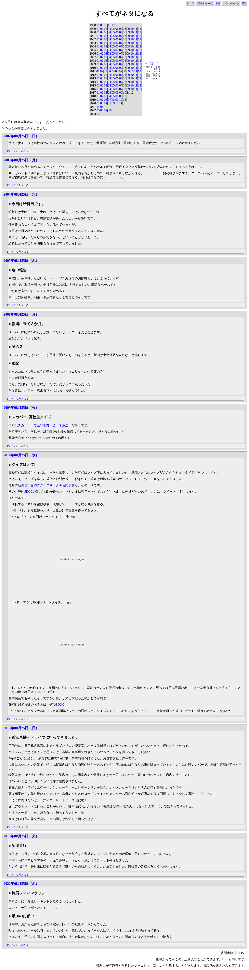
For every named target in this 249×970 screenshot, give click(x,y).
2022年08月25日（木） (21, 884)
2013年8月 (152, 63)
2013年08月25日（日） (21, 728)
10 (105, 25)
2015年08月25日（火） (21, 836)
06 (117, 28)
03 (105, 28)
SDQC (28, 491)
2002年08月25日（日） (21, 136)
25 (145, 78)
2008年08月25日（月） (21, 314)
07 (98, 25)
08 (124, 28)
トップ (190, 3)
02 (101, 28)
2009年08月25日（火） (21, 408)
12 (113, 25)
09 (101, 25)
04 (109, 28)
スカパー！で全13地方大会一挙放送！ (45, 425)
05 (113, 28)
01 (98, 28)
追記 (244, 3)
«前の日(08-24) (204, 3)
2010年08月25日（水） (21, 455)
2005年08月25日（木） (21, 261)
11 (109, 25)
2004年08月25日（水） (21, 194)
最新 (217, 3)
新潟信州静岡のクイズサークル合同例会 (46, 485)
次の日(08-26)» (231, 3)
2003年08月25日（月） (21, 160)
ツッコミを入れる (18, 150)
